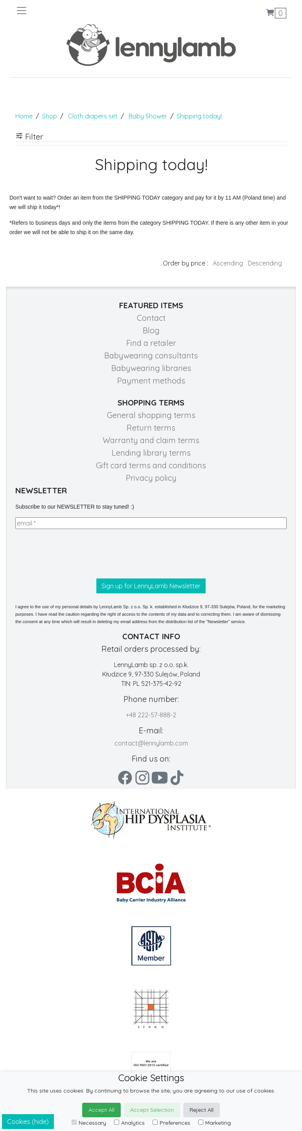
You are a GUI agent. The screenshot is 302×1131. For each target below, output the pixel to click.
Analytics (129, 1122)
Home (24, 116)
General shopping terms (151, 415)
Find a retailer (151, 343)
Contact (151, 318)
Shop (49, 116)
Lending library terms (151, 453)
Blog (151, 330)
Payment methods (151, 380)
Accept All (101, 1109)
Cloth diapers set (93, 116)
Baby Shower (148, 116)
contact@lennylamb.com (151, 743)
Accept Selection (152, 1109)
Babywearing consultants (151, 355)
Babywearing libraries (151, 368)
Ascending (228, 263)
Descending (265, 263)
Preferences (171, 1122)
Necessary (89, 1122)
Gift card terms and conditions (151, 465)
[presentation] (75, 553)
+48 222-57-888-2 (151, 715)
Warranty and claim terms (151, 440)
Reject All (202, 1109)
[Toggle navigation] (83, 10)
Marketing (214, 1122)
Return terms (151, 428)
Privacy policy (151, 478)
